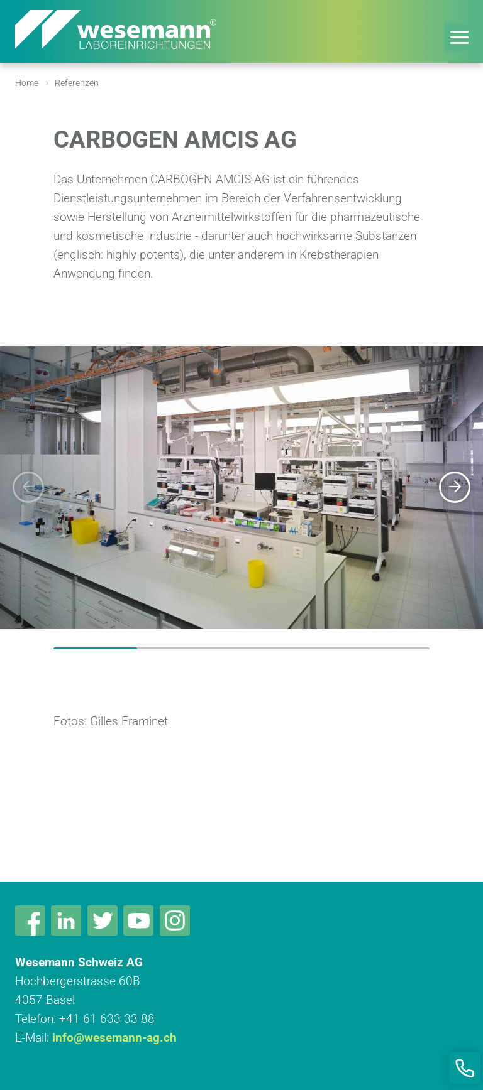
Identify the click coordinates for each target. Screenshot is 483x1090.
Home (26, 83)
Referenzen (77, 83)
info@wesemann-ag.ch (114, 1037)
